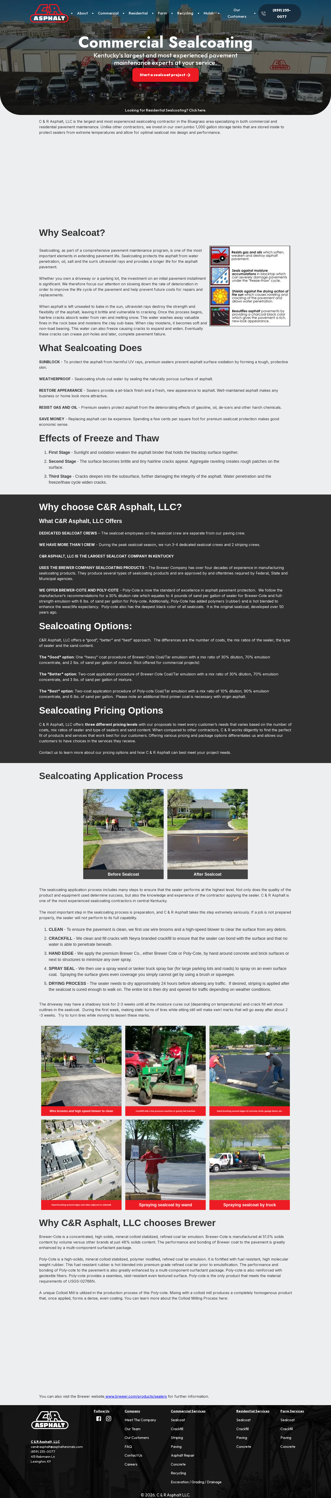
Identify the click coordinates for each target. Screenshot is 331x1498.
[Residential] (138, 13)
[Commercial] (108, 13)
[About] (82, 13)
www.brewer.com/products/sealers (135, 1396)
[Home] (49, 13)
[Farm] (162, 13)
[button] (140, 1419)
